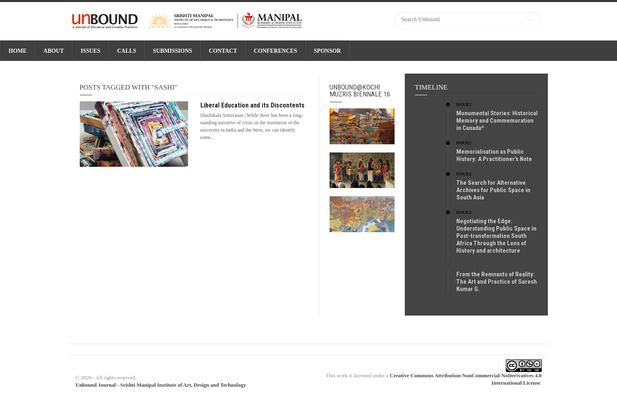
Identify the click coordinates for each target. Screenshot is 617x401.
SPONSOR (327, 51)
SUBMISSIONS (172, 51)
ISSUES (90, 51)
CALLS (126, 51)
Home (18, 51)
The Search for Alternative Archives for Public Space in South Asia (493, 190)
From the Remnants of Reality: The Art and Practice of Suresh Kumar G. (496, 282)
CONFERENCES (275, 51)
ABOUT (53, 51)
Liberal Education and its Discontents (252, 105)
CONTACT (223, 51)
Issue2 (463, 104)
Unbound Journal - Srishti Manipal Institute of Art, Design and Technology (161, 385)
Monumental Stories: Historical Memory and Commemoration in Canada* (497, 121)
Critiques (469, 265)
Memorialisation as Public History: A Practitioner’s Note (494, 155)
